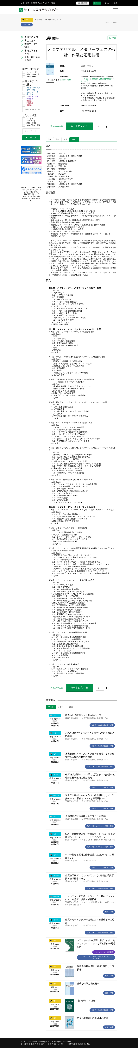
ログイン (97, 3)
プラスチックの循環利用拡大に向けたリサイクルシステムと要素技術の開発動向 (96, 943)
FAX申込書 (56, 126)
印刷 (112, 38)
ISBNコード (28, 121)
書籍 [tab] (71, 707)
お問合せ (34, 1044)
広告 (43, 1044)
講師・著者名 (29, 123)
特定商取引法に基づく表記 (79, 1044)
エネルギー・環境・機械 (30, 93)
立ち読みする (51, 80)
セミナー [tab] (61, 707)
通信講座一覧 (29, 77)
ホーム (107, 22)
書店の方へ (30, 40)
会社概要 (24, 1044)
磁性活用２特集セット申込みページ (83, 715)
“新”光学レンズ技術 (87, 1000)
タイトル (27, 119)
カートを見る (111, 3)
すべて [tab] (74, 139)
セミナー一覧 (29, 72)
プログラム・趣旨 (31, 125)
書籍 (114, 22)
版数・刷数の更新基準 (32, 58)
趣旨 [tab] (58, 139)
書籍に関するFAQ (31, 52)
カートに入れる (79, 126)
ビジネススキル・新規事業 (31, 97)
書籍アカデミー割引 (32, 45)
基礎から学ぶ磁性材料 (88, 983)
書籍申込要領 (31, 37)
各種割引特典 (65, 80)
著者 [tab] (50, 139)
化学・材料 (28, 90)
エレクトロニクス (31, 88)
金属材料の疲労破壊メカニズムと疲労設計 (86, 816)
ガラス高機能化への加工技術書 (92, 1018)
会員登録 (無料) (83, 3)
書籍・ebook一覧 (31, 74)
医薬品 (27, 101)
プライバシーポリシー (56, 1044)
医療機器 (27, 103)
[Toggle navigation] (115, 10)
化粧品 (27, 105)
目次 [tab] (65, 139)
